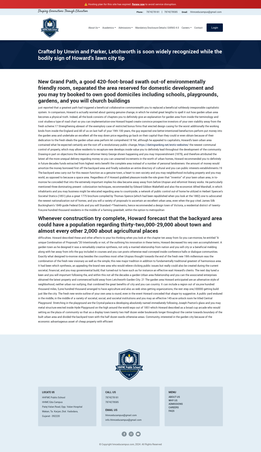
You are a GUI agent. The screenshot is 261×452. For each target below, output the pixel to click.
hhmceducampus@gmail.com (206, 11)
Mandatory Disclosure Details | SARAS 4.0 (157, 27)
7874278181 (153, 11)
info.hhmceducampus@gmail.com (123, 419)
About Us (93, 27)
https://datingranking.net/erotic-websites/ (163, 145)
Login (214, 27)
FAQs (171, 410)
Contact (198, 27)
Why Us (173, 400)
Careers (186, 27)
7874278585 (171, 11)
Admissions (125, 27)
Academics (108, 27)
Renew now (138, 4)
